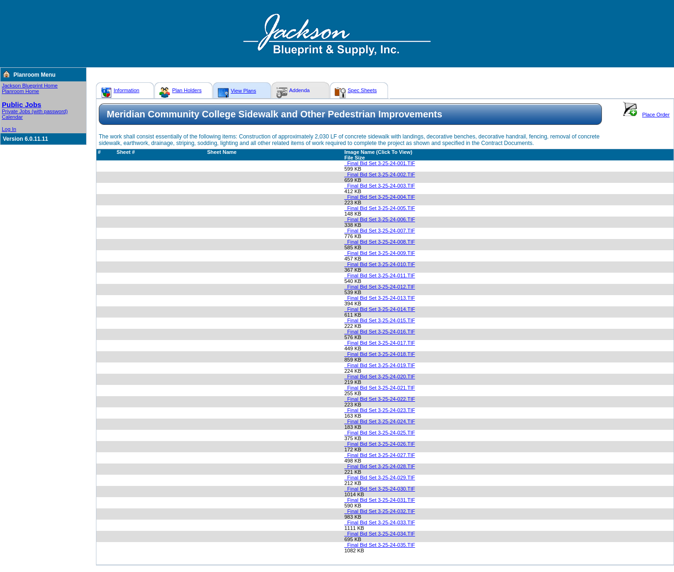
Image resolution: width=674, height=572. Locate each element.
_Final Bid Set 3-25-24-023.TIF (379, 410)
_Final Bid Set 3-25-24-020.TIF (379, 376)
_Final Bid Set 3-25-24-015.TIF (379, 320)
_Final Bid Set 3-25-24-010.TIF (379, 264)
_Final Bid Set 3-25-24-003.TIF (379, 185)
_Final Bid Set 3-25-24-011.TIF (379, 275)
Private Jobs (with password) (35, 111)
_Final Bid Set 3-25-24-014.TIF (379, 309)
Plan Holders (187, 90)
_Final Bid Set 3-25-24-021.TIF (379, 388)
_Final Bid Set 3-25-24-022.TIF (379, 399)
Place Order (656, 114)
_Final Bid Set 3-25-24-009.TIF (379, 253)
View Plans (243, 91)
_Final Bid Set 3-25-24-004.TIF (379, 197)
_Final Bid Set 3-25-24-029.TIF (379, 477)
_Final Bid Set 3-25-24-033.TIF (379, 522)
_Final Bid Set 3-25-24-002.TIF (379, 174)
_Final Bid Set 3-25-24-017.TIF (379, 343)
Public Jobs (21, 105)
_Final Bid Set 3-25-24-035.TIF (379, 545)
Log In (9, 129)
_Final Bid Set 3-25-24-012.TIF (379, 287)
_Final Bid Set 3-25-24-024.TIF (379, 421)
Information (126, 90)
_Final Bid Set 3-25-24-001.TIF (379, 163)
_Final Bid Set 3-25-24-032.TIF (379, 511)
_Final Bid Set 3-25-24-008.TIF (379, 242)
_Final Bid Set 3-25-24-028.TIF (379, 466)
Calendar (12, 117)
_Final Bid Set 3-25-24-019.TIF (379, 365)
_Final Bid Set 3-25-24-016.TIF (379, 331)
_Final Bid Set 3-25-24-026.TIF (379, 444)
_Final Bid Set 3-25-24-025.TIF (379, 432)
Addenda (299, 90)
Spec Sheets (362, 90)
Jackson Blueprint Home (30, 85)
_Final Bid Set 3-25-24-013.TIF (379, 298)
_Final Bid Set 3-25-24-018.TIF (379, 354)
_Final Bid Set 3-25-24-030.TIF (379, 489)
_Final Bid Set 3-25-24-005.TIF (379, 208)
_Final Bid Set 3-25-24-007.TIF (379, 230)
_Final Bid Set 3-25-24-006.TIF (379, 219)
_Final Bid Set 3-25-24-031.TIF (379, 500)
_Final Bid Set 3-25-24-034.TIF (379, 533)
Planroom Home (20, 91)
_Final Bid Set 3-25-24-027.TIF (379, 455)
